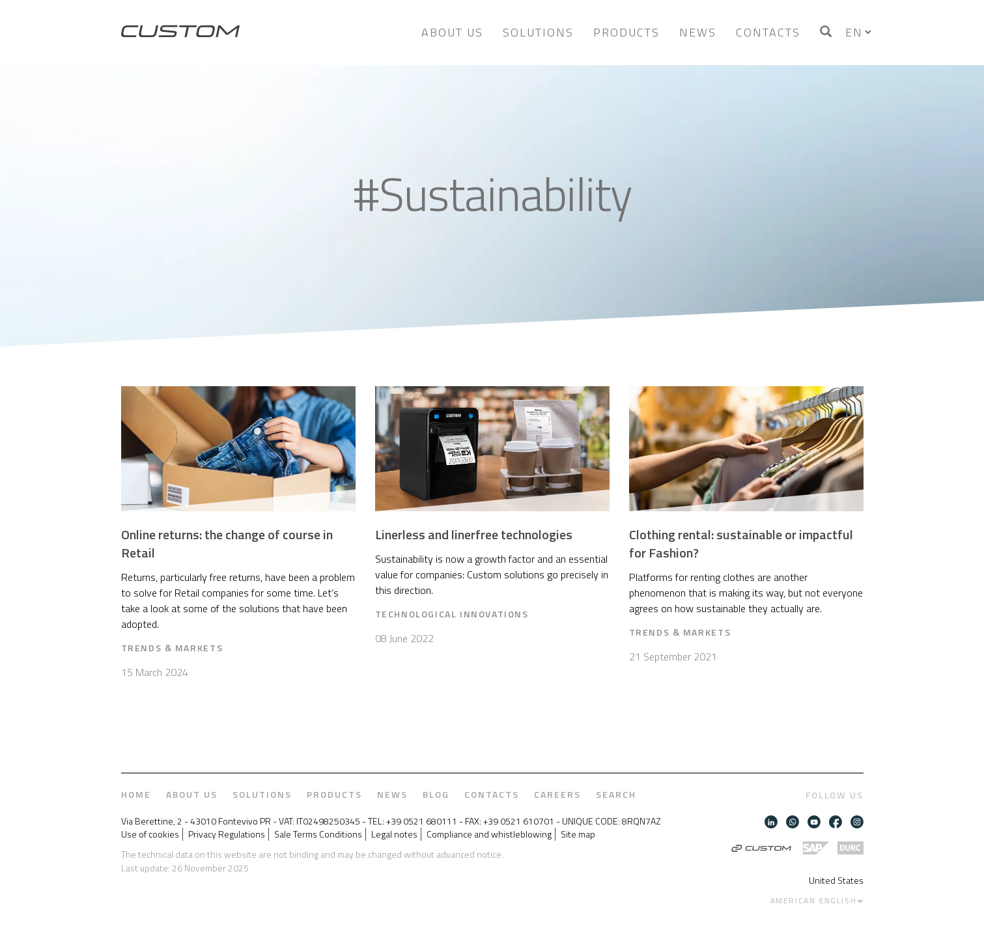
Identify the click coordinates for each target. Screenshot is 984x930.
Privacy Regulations (226, 834)
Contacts (768, 32)
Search (616, 794)
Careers (557, 794)
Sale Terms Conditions (318, 834)
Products (626, 32)
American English (813, 900)
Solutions (538, 32)
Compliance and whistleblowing (489, 834)
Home (136, 794)
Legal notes (394, 834)
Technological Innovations (452, 614)
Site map (578, 834)
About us (452, 32)
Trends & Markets (172, 648)
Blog (436, 794)
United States (836, 880)
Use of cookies (150, 834)
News (697, 32)
